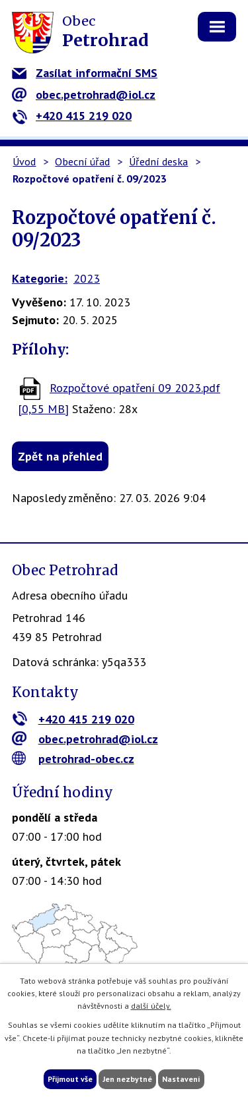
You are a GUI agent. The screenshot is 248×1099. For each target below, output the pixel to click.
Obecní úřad (82, 161)
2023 (86, 278)
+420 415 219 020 (72, 115)
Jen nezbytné (127, 1079)
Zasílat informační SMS (84, 72)
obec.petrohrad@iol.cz (83, 94)
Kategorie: (39, 278)
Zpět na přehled (60, 456)
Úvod (24, 161)
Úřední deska (158, 161)
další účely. (151, 1006)
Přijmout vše (70, 1079)
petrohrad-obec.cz (73, 758)
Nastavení (181, 1079)
